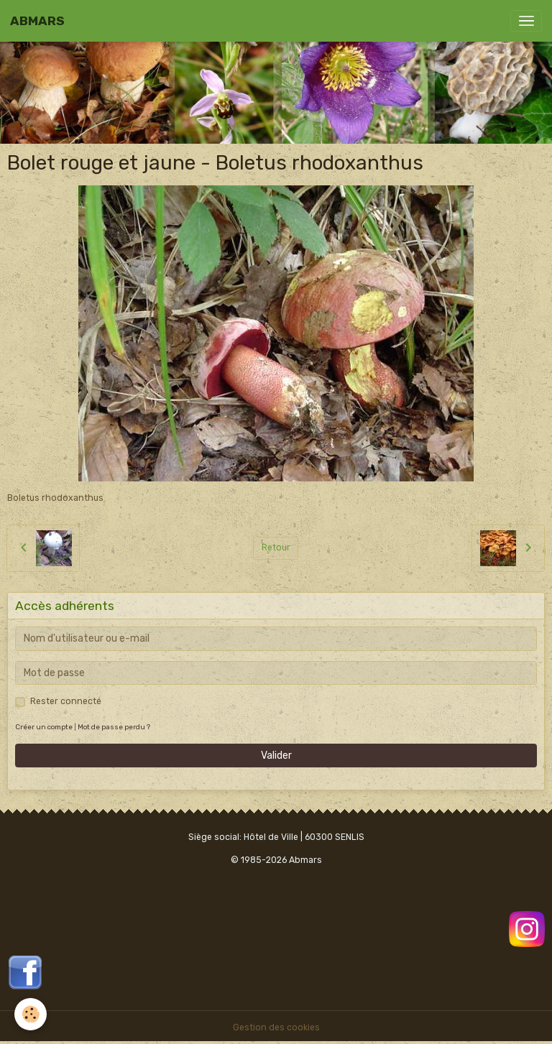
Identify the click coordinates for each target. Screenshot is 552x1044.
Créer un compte (44, 727)
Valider (276, 755)
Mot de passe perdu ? (114, 727)
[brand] (37, 20)
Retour (276, 547)
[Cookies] (30, 1014)
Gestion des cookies (276, 1027)
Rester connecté (65, 701)
